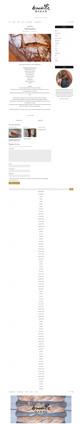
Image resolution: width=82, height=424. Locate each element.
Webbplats (11, 171)
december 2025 (41, 216)
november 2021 (41, 339)
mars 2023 (41, 299)
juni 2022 (41, 321)
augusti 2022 (41, 316)
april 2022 (41, 326)
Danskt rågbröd (27, 138)
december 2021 (41, 336)
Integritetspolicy (37, 21)
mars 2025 (41, 239)
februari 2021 (41, 361)
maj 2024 (41, 264)
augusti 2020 (41, 376)
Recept (23, 21)
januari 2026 (41, 214)
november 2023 (41, 279)
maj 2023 (41, 294)
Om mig (13, 21)
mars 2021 (41, 359)
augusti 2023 (41, 286)
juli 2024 (41, 259)
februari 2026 (41, 211)
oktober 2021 (41, 341)
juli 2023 (41, 289)
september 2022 (41, 314)
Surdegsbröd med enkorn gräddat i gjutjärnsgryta (15, 140)
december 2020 (41, 366)
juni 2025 (41, 231)
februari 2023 (41, 301)
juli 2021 (41, 349)
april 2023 (41, 296)
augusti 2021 (41, 346)
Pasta (56, 45)
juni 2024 (41, 261)
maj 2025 (41, 234)
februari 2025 (41, 241)
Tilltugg (56, 60)
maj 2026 (41, 204)
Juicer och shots (58, 38)
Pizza (56, 48)
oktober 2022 (41, 311)
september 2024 (41, 254)
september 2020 (41, 374)
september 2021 (41, 344)
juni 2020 (41, 381)
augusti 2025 (41, 226)
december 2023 (41, 276)
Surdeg (18, 21)
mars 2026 (41, 209)
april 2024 (41, 266)
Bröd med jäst (57, 33)
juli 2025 (41, 229)
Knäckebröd (57, 40)
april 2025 (41, 236)
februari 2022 (41, 331)
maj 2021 (41, 354)
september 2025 (41, 224)
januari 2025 (41, 244)
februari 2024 (41, 271)
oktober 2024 (41, 251)
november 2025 (41, 219)
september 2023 (41, 284)
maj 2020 (41, 384)
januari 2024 (41, 274)
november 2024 (41, 249)
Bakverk (56, 30)
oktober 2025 (41, 221)
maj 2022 (41, 324)
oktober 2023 (41, 281)
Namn (10, 162)
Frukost (56, 35)
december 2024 (41, 246)
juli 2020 (41, 379)
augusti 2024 (41, 256)
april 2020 (41, 386)
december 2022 (41, 306)
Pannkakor (57, 43)
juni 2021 (41, 351)
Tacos (56, 58)
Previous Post (19, 120)
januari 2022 (41, 334)
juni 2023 (41, 291)
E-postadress (12, 167)
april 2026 (41, 206)
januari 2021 (41, 364)
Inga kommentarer (33, 31)
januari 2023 (41, 304)
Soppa (56, 50)
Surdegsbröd (30, 26)
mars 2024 (41, 269)
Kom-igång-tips (29, 21)
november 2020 (41, 369)
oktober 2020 (41, 371)
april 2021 (41, 356)
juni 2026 (41, 201)
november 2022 (41, 309)
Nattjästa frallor (42, 129)
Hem (10, 21)
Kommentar (12, 148)
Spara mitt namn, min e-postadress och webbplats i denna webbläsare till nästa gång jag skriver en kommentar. (28, 177)
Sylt (55, 55)
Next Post (40, 120)
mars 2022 (41, 329)
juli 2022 (41, 319)
